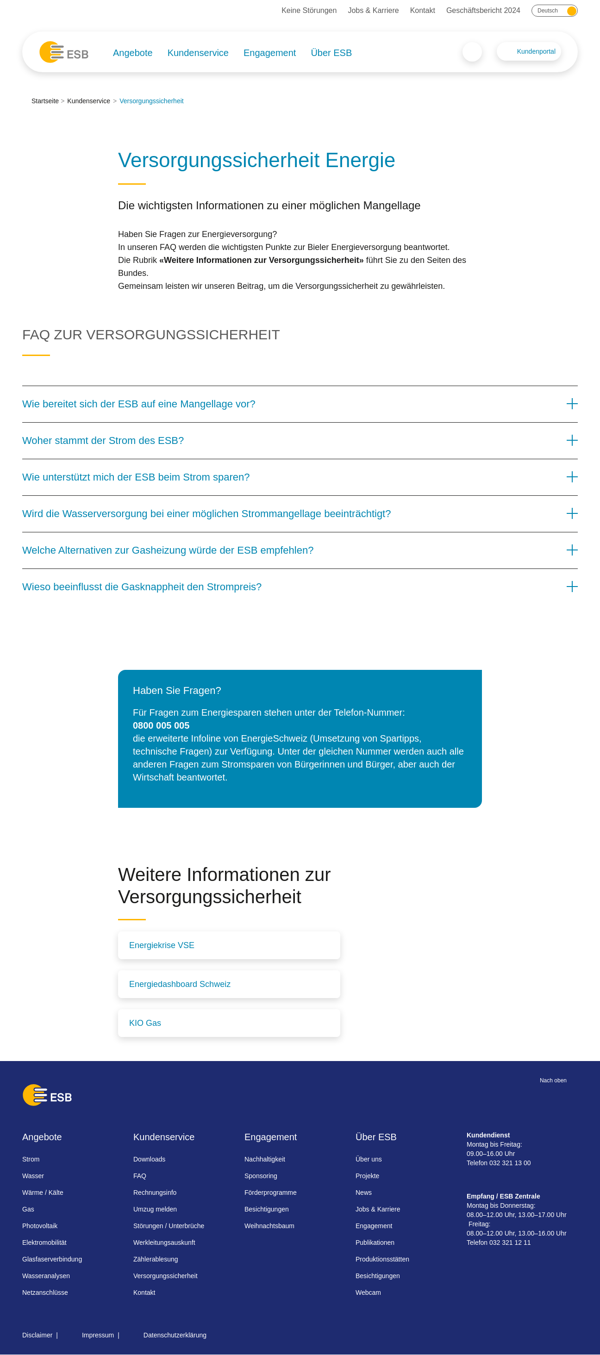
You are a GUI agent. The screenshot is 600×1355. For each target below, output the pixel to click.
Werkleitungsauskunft (164, 1242)
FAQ (139, 1176)
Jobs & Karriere (373, 10)
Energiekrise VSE (161, 945)
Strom (30, 1159)
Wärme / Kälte (42, 1192)
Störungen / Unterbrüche (168, 1226)
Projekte (367, 1176)
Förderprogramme (270, 1192)
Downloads (149, 1159)
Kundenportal (536, 51)
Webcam (368, 1292)
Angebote (133, 53)
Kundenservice (198, 53)
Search (472, 52)
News (364, 1192)
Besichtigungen (266, 1209)
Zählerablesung (155, 1259)
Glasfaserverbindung (52, 1259)
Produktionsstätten (382, 1259)
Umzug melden (155, 1209)
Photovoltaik (39, 1226)
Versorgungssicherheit (165, 1276)
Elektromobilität (44, 1242)
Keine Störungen (309, 10)
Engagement (270, 53)
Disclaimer (37, 1335)
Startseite (45, 101)
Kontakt (422, 10)
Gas (28, 1209)
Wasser (33, 1176)
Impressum (98, 1335)
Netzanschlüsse (45, 1292)
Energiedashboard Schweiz (180, 984)
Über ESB (331, 53)
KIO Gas (145, 1023)
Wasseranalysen (46, 1276)
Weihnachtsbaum (269, 1226)
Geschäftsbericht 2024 (483, 10)
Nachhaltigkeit (264, 1159)
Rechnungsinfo (154, 1192)
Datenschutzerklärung (175, 1335)
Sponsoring (260, 1176)
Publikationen (375, 1242)
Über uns (369, 1159)
